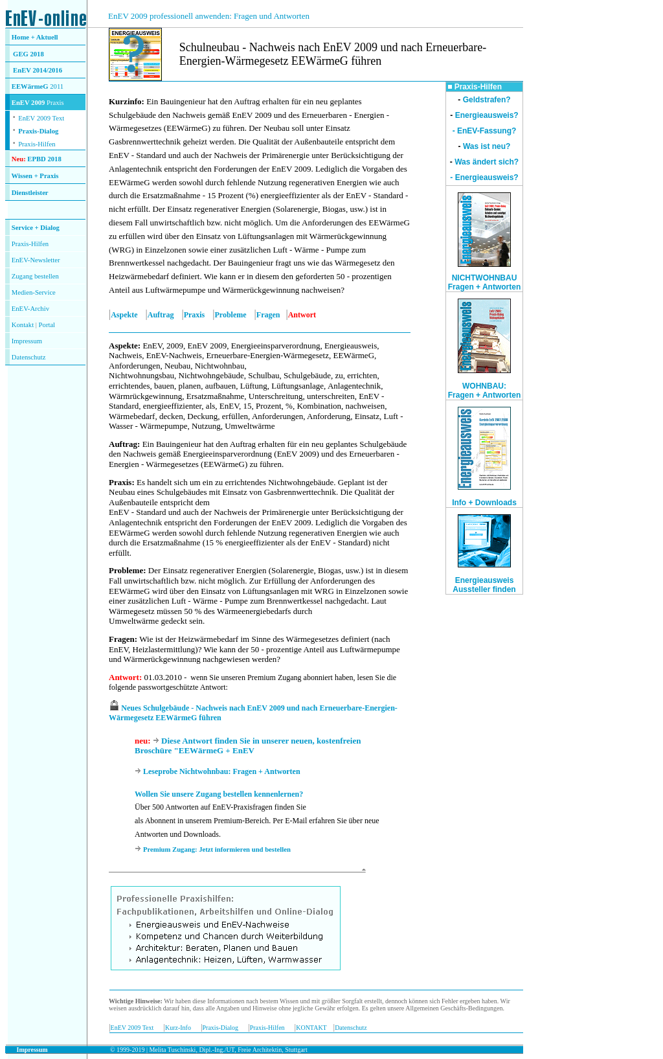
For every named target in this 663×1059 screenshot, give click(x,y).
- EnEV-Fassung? (485, 130)
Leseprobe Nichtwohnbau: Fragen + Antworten (221, 771)
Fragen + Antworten (484, 395)
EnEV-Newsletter (36, 260)
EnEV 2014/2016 (37, 70)
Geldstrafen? (487, 99)
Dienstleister (30, 192)
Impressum (27, 341)
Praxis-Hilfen (36, 144)
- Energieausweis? (484, 177)
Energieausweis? (487, 115)
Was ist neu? (487, 146)
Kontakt (23, 324)
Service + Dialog (36, 227)
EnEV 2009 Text (132, 1027)
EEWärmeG (30, 86)
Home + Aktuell (35, 37)
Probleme (231, 314)
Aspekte (124, 314)
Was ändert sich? (487, 161)
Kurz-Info (178, 1027)
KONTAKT (311, 1027)
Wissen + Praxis (35, 175)
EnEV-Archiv (30, 308)
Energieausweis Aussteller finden (484, 585)
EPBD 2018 (44, 159)
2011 (56, 86)
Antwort (124, 677)
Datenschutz (350, 1027)
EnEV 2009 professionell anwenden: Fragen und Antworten (208, 16)
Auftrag (161, 314)
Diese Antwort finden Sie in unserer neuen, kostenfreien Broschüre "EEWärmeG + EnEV (248, 746)
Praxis (194, 314)
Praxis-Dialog (38, 131)
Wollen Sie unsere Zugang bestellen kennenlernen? (219, 794)
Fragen (268, 314)
